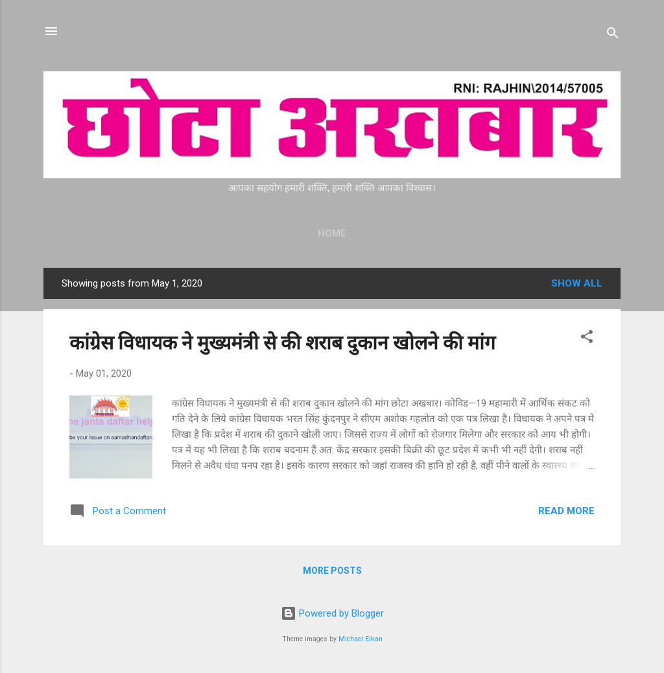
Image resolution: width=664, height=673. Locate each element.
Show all (576, 283)
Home (332, 233)
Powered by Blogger (332, 613)
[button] (587, 339)
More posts (332, 570)
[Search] (613, 35)
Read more (566, 511)
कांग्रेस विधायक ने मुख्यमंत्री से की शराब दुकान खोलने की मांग (282, 342)
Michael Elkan (360, 639)
